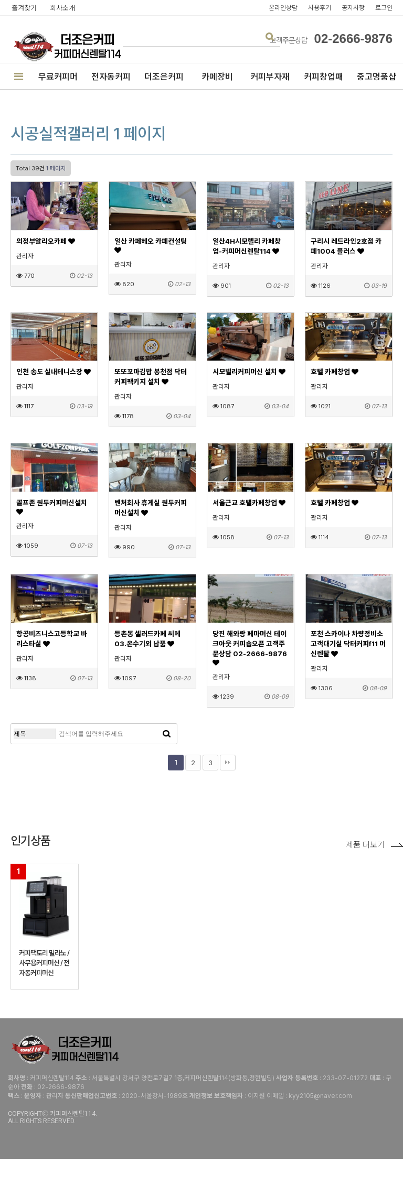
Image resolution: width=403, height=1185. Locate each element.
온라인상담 (283, 8)
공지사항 (353, 8)
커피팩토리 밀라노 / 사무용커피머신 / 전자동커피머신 (44, 963)
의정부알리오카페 (45, 241)
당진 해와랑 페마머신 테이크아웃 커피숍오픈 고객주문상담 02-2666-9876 (250, 647)
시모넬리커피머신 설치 (249, 371)
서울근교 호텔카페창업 (249, 502)
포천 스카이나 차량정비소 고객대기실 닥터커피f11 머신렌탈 (348, 643)
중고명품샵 (376, 76)
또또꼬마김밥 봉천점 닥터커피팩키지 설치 (150, 376)
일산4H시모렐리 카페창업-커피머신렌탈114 (247, 246)
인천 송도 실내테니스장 (53, 371)
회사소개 (62, 8)
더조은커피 (164, 76)
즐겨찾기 (24, 8)
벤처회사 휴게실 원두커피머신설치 (150, 507)
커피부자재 (270, 76)
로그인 (384, 8)
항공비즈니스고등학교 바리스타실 (51, 638)
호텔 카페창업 (334, 371)
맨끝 (228, 762)
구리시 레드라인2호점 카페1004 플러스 (346, 246)
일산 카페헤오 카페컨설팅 (150, 245)
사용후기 (319, 8)
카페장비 (217, 76)
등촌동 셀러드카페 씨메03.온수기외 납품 (147, 638)
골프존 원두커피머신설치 (51, 506)
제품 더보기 (374, 845)
